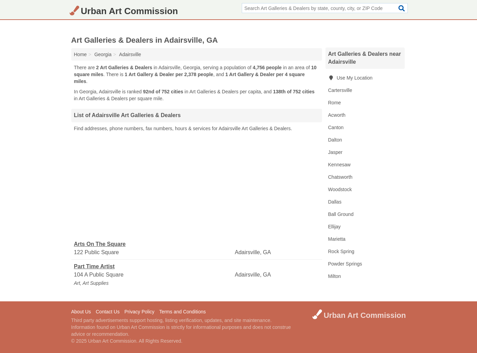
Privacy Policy (139, 311)
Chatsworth (340, 177)
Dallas (335, 202)
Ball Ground (341, 214)
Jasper (335, 152)
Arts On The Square (100, 244)
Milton (334, 276)
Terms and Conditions (182, 311)
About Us (81, 311)
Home (80, 54)
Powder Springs (345, 264)
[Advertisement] (196, 186)
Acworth (337, 115)
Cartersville (340, 90)
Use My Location (350, 78)
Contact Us (108, 311)
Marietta (337, 239)
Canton (336, 127)
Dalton (335, 140)
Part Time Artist (94, 266)
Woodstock (340, 189)
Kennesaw (339, 164)
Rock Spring (341, 251)
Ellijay (334, 226)
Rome (334, 102)
